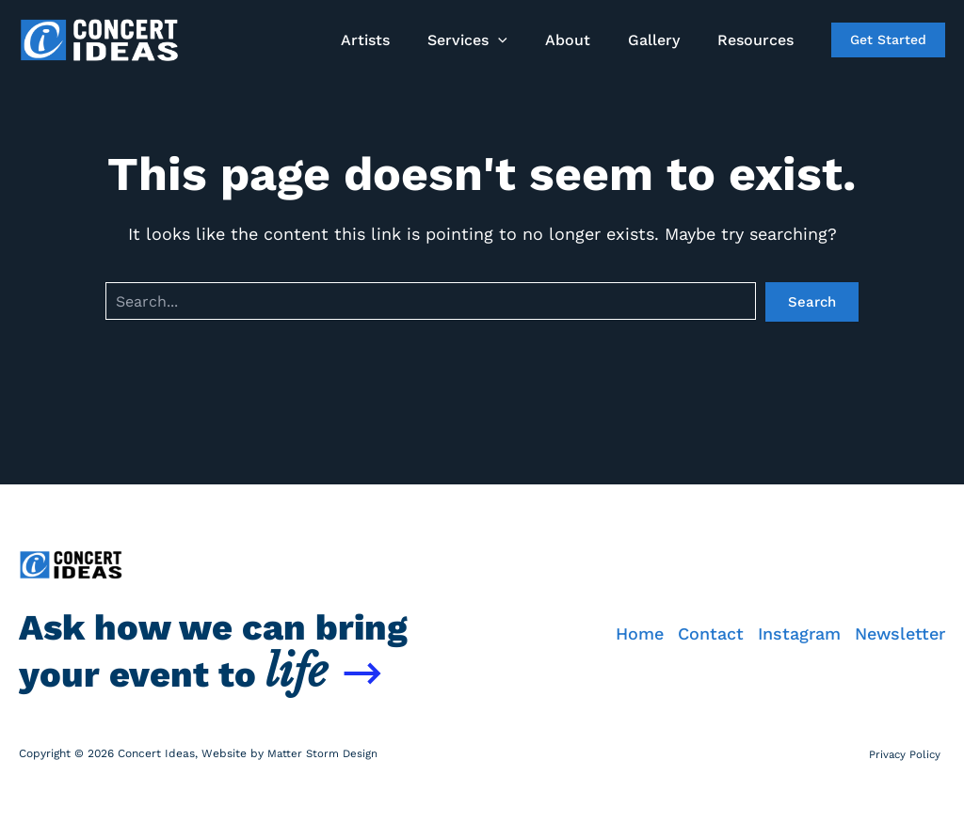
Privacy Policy (908, 753)
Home (597, 609)
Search (812, 301)
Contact (682, 609)
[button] (524, 40)
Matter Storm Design (323, 753)
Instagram (785, 609)
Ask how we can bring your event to (221, 624)
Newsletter (900, 609)
